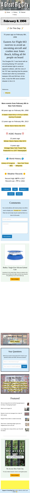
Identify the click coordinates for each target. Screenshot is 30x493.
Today (14, 189)
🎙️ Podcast (22, 12)
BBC (11, 166)
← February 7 (6, 189)
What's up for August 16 (6, 408)
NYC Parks (15, 342)
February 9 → (23, 189)
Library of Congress (8, 163)
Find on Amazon (15, 279)
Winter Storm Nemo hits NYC (15, 126)
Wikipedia (7, 93)
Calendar (11, 194)
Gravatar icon (17, 210)
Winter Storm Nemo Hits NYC (15, 141)
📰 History (14, 12)
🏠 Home (7, 12)
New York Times (23, 163)
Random (19, 194)
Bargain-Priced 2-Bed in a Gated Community (11, 418)
